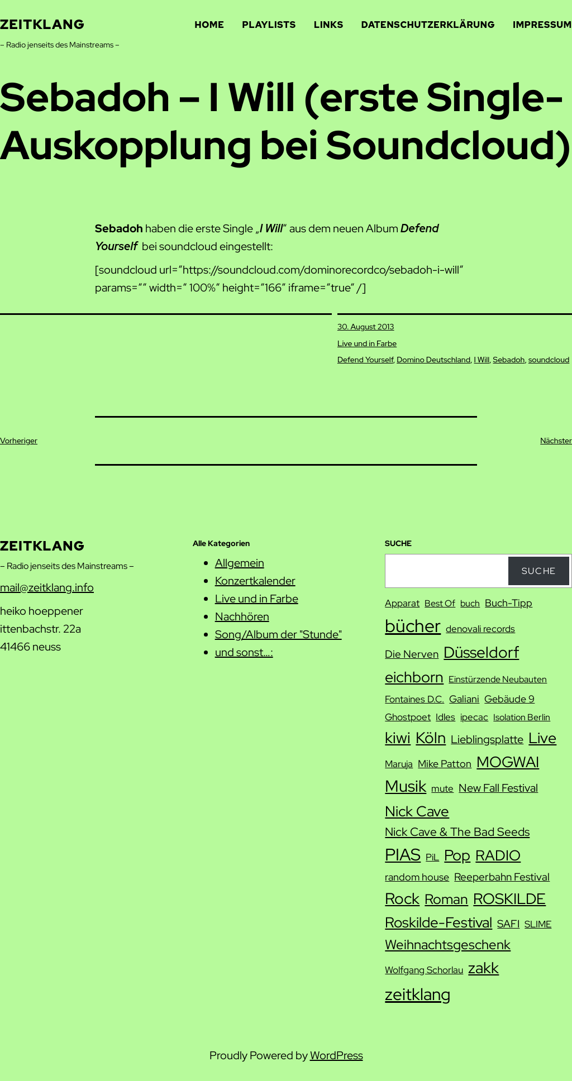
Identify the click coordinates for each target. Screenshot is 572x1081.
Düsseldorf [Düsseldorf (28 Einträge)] (481, 652)
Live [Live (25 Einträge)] (542, 738)
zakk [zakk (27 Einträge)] (483, 967)
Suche (539, 571)
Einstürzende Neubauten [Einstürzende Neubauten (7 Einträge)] (498, 679)
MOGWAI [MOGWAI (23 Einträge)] (507, 762)
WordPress (336, 1055)
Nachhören (242, 616)
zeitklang (42, 24)
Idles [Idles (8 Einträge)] (445, 717)
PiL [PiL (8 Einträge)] (432, 857)
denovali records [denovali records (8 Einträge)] (480, 629)
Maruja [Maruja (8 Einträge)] (399, 764)
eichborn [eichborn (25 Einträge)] (414, 677)
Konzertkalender (255, 580)
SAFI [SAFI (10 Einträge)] (508, 924)
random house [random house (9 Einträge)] (417, 877)
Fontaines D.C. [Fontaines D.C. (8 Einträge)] (414, 699)
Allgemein (239, 563)
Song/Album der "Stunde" (278, 634)
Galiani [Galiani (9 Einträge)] (464, 699)
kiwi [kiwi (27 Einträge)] (398, 737)
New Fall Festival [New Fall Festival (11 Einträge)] (498, 788)
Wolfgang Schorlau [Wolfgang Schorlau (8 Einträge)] (424, 970)
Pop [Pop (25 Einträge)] (457, 855)
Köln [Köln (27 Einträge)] (431, 737)
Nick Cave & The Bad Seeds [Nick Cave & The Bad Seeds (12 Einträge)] (457, 831)
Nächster (556, 441)
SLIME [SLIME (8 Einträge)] (538, 924)
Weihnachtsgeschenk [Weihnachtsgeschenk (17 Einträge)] (448, 944)
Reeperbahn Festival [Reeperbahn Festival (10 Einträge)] (502, 877)
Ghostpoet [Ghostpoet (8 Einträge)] (408, 717)
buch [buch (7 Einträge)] (470, 603)
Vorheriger (18, 441)
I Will (482, 360)
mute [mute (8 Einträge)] (442, 788)
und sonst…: (244, 652)
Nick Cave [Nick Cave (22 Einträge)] (417, 811)
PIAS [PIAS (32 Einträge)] (403, 854)
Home (210, 25)
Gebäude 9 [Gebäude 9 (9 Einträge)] (509, 699)
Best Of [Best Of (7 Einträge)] (440, 603)
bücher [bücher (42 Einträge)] (413, 626)
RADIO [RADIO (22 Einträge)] (498, 855)
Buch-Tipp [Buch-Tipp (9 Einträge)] (508, 603)
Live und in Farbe (367, 343)
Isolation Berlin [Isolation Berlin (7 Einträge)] (521, 717)
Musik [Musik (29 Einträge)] (405, 786)
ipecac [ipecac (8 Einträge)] (474, 717)
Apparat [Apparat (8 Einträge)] (402, 603)
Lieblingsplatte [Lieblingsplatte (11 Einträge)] (487, 739)
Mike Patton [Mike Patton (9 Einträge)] (444, 764)
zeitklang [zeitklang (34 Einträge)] (418, 994)
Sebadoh (509, 360)
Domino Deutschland (433, 360)
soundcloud (548, 360)
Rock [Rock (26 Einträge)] (402, 898)
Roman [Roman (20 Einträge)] (446, 898)
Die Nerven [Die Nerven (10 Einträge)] (411, 654)
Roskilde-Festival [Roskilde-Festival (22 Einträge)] (438, 922)
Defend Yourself (365, 360)
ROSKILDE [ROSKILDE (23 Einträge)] (509, 898)
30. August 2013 (365, 327)
